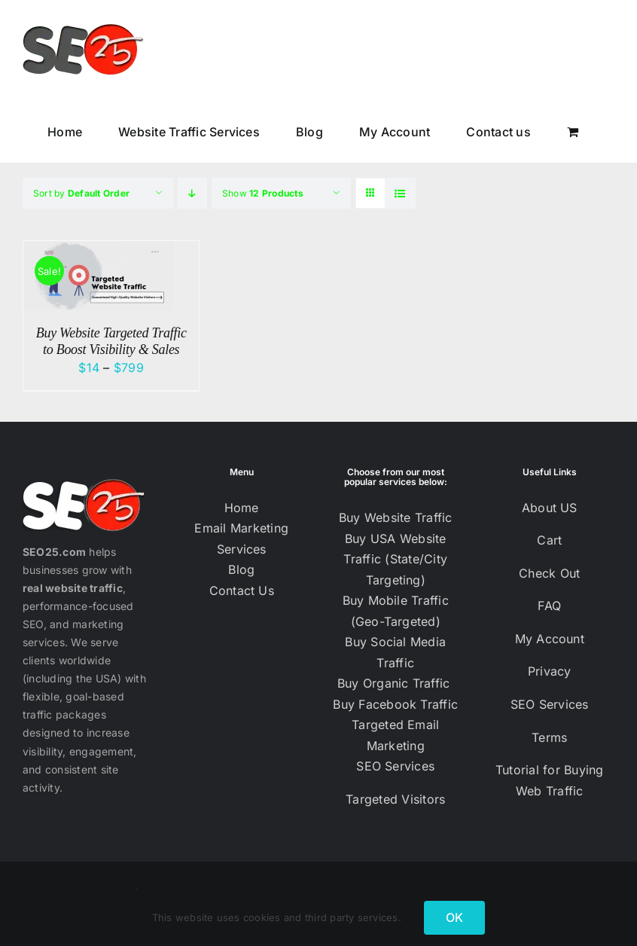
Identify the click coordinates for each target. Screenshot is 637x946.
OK (454, 917)
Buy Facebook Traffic (395, 704)
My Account (549, 638)
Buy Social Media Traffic (395, 652)
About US (550, 507)
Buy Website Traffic (396, 517)
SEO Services (395, 766)
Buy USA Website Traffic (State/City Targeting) (395, 559)
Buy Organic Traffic (395, 683)
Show (262, 193)
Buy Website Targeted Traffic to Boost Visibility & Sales (111, 341)
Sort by (81, 193)
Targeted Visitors (395, 799)
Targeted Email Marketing (395, 735)
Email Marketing (241, 528)
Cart (549, 540)
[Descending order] (192, 193)
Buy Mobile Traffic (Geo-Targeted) (396, 611)
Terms (549, 737)
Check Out (549, 573)
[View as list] (400, 193)
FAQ (549, 605)
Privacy (549, 671)
